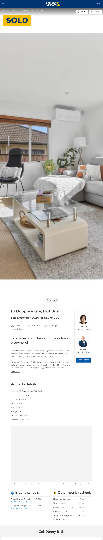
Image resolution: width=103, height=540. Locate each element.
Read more (15, 372)
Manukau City (13, 11)
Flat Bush (25, 11)
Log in (98, 3)
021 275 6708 (83, 352)
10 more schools (60, 520)
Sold (3, 11)
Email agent (83, 360)
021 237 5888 (83, 330)
